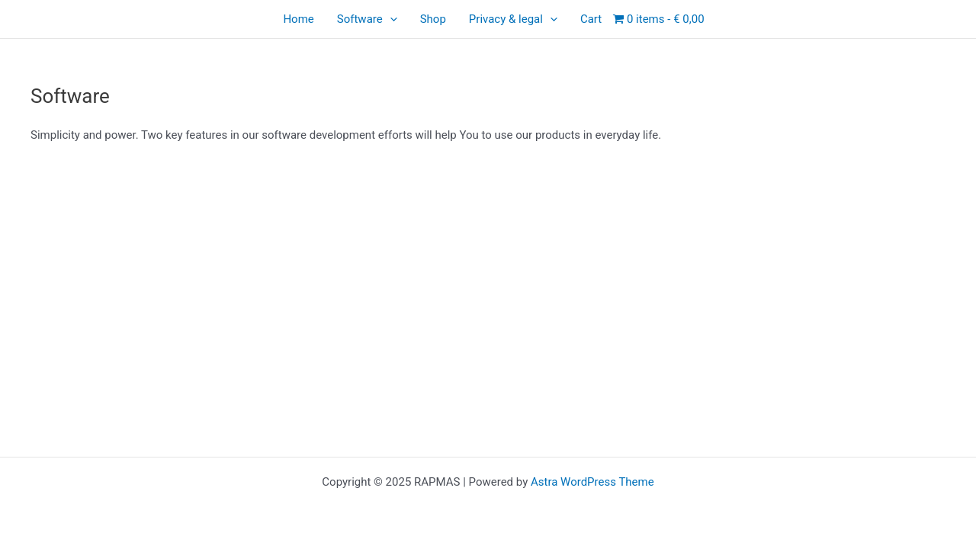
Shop (433, 19)
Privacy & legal (513, 19)
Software (367, 19)
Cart (591, 19)
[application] (390, 19)
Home (298, 19)
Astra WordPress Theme (592, 482)
